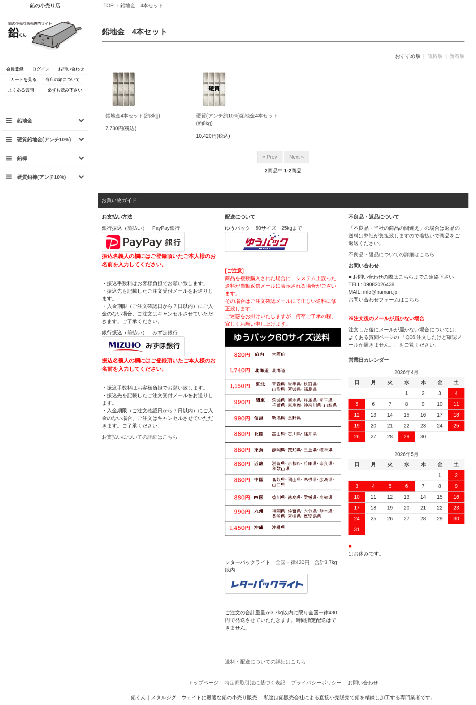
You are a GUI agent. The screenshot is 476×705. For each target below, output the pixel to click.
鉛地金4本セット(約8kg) (132, 116)
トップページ (205, 682)
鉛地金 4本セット (142, 5)
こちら (411, 299)
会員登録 (14, 69)
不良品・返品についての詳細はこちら (391, 254)
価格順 (434, 56)
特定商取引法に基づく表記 (255, 682)
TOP (108, 5)
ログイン (40, 69)
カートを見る (23, 79)
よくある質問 (21, 90)
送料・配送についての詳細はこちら (265, 662)
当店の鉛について (62, 79)
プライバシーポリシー (316, 682)
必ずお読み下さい (65, 90)
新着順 (456, 56)
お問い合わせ (71, 69)
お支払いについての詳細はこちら (140, 437)
